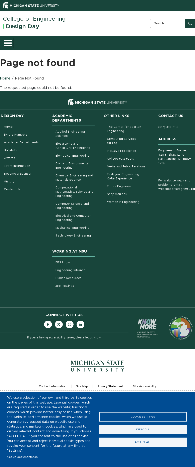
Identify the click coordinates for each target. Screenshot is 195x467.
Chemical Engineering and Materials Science (75, 185)
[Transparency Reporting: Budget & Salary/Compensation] (181, 335)
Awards (99, 46)
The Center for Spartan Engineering (126, 136)
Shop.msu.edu (126, 201)
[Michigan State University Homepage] (97, 376)
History (165, 46)
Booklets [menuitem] (10, 157)
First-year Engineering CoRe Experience (126, 183)
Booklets (78, 46)
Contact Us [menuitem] (12, 196)
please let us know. (88, 345)
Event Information (121, 46)
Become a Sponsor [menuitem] (17, 181)
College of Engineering (34, 19)
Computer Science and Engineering (75, 213)
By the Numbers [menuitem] (15, 142)
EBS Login (75, 269)
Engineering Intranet (75, 277)
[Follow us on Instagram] (70, 332)
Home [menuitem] (8, 134)
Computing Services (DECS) (126, 148)
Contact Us (185, 46)
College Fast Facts (126, 166)
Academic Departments (53, 46)
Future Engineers (126, 193)
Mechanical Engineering (75, 235)
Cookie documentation (22, 457)
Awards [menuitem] (9, 165)
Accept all (143, 442)
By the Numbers (28, 46)
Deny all (143, 429)
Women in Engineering (126, 209)
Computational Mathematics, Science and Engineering (75, 199)
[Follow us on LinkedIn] (81, 332)
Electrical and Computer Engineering (75, 225)
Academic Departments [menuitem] (21, 150)
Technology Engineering (75, 243)
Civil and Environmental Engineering (75, 173)
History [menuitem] (9, 189)
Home (8, 46)
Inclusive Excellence (126, 158)
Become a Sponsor (145, 46)
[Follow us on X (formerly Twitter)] (59, 332)
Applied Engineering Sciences (75, 141)
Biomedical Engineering (75, 163)
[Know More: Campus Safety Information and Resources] (147, 335)
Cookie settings (143, 416)
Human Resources (75, 285)
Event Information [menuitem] (17, 173)
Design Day (22, 26)
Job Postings (75, 293)
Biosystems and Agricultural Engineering (75, 153)
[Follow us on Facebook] (48, 332)
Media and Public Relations (126, 173)
